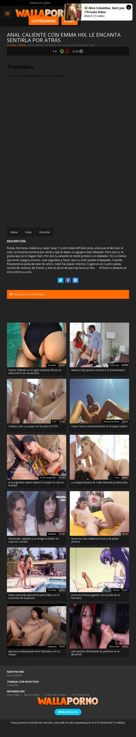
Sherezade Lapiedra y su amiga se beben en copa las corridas (33, 552)
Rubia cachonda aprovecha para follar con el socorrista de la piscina (33, 608)
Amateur (52, 376)
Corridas (52, 601)
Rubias (22, 45)
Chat (121, 20)
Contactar (12, 696)
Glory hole (114, 657)
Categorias (95, 20)
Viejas (28, 232)
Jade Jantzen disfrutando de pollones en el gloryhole (95, 664)
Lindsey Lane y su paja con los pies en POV (33, 437)
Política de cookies (55, 706)
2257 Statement (80, 706)
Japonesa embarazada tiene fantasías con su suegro (34, 664)
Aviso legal (13, 706)
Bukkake (52, 545)
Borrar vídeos (32, 706)
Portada (11, 45)
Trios (116, 488)
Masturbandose (111, 432)
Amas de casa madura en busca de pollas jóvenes (95, 552)
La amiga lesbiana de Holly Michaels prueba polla (99, 493)
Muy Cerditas (14, 686)
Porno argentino (48, 488)
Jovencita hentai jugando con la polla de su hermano (95, 608)
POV (54, 432)
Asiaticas (52, 657)
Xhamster (44, 232)
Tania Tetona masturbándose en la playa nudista (99, 437)
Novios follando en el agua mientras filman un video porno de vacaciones (34, 383)
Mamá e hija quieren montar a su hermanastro (98, 381)
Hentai (116, 601)
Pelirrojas (114, 376)
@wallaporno (68, 723)
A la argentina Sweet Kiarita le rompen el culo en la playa (36, 495)
